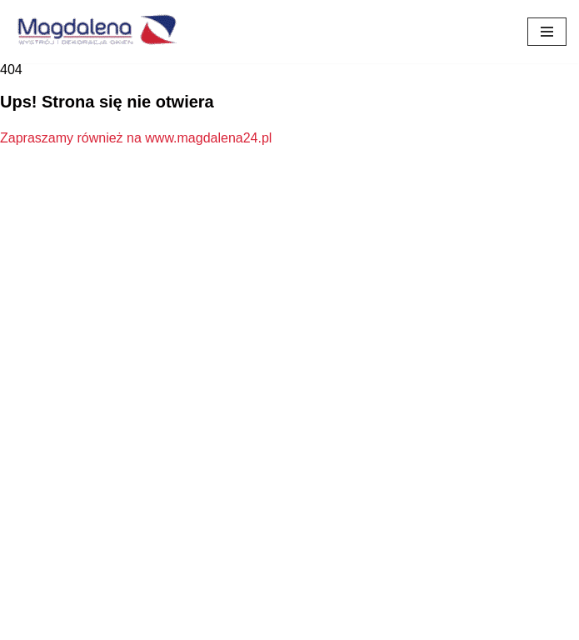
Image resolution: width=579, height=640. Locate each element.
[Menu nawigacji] (547, 32)
